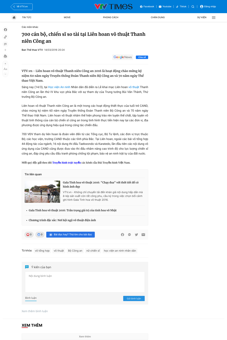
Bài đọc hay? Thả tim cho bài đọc (70, 234)
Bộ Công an (75, 250)
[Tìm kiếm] (193, 7)
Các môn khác (30, 27)
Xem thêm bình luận (35, 311)
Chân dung (158, 17)
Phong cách (110, 17)
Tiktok (181, 6)
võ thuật (134, 87)
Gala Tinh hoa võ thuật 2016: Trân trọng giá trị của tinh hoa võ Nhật (73, 210)
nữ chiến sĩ (93, 250)
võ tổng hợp (42, 250)
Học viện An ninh (59, 87)
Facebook (147, 6)
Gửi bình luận (134, 298)
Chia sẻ (142, 57)
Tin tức (26, 17)
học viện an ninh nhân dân (120, 250)
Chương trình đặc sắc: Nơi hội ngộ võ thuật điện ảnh (62, 220)
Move (67, 17)
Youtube (165, 6)
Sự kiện (201, 17)
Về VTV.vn (20, 6)
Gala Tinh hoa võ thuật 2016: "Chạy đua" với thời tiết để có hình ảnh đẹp (101, 184)
